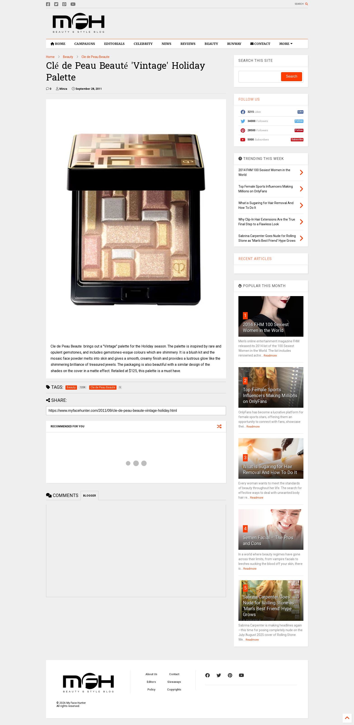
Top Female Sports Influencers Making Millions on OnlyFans (270, 395)
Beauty (68, 57)
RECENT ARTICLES (255, 259)
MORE (286, 44)
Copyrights (174, 689)
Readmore (270, 355)
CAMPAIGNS (84, 44)
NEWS (166, 44)
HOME (58, 44)
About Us (151, 674)
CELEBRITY (143, 44)
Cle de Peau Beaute (95, 57)
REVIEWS (188, 44)
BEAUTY (211, 44)
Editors (151, 682)
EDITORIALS (114, 44)
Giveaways (174, 682)
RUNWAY (234, 44)
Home (50, 57)
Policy (151, 689)
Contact (174, 674)
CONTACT (260, 44)
